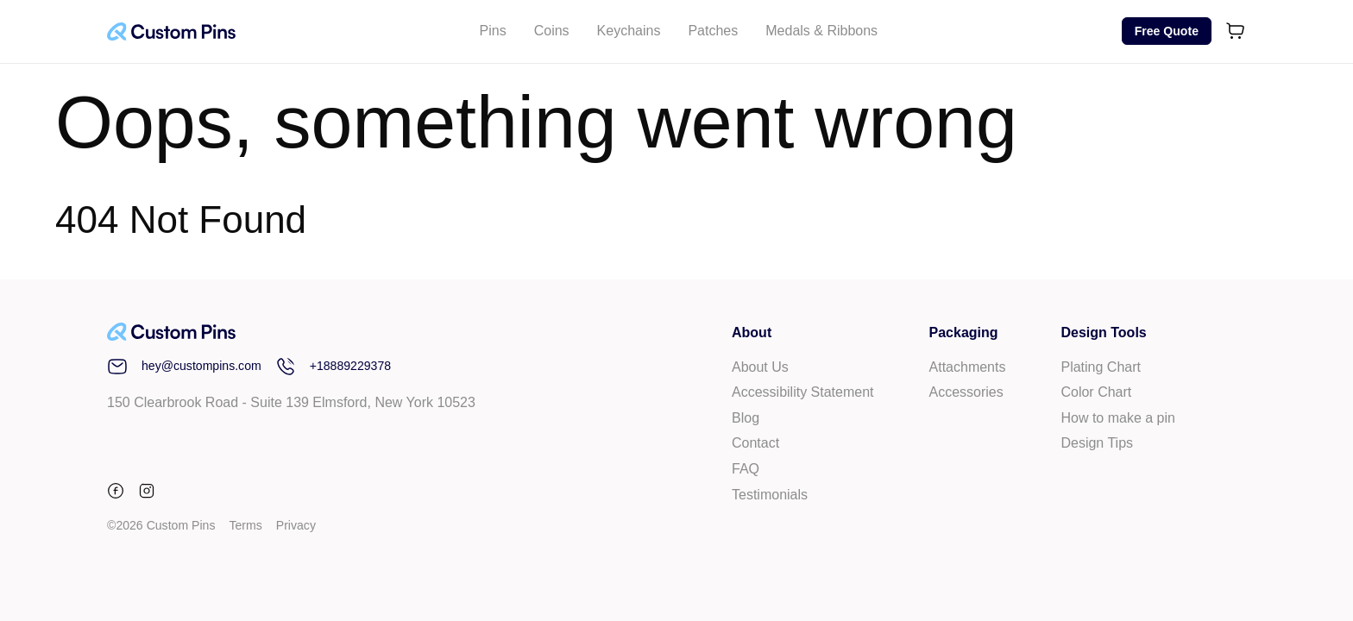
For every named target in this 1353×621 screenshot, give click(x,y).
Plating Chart (1100, 367)
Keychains (629, 30)
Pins (493, 30)
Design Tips (1096, 443)
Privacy (296, 525)
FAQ (745, 468)
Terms (245, 525)
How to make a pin (1117, 418)
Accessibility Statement (803, 392)
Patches (713, 30)
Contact (755, 443)
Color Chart (1095, 392)
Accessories (966, 392)
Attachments (967, 367)
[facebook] (119, 493)
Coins (552, 30)
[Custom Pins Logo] (171, 31)
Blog (745, 418)
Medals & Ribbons (821, 30)
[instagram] (146, 493)
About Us (760, 367)
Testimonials (770, 494)
